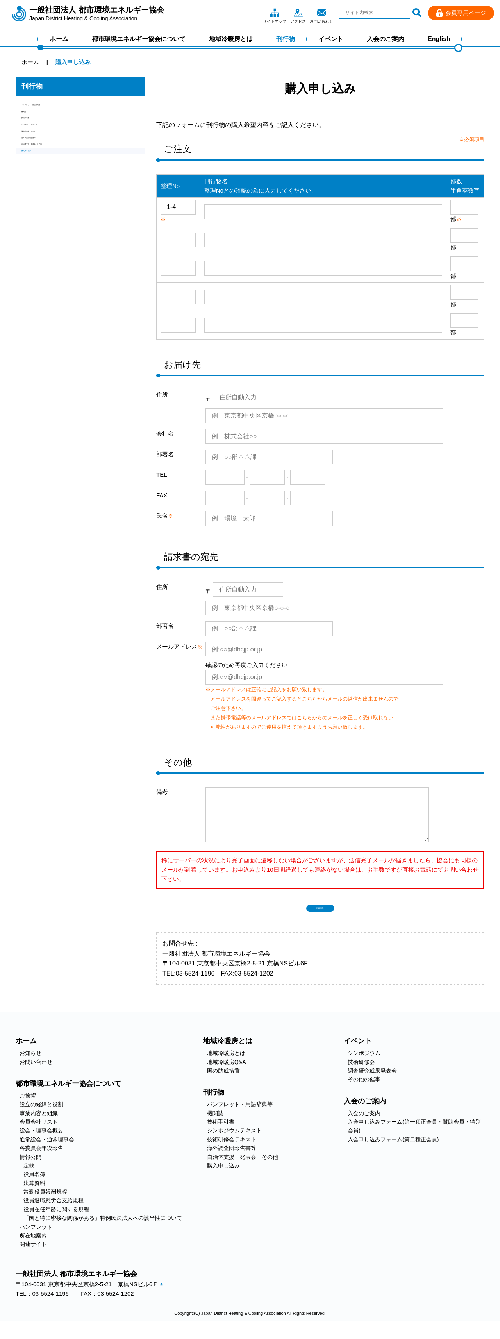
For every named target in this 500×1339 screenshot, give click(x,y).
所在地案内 (33, 1248)
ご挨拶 (28, 1108)
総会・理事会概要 (41, 1143)
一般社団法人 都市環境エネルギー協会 (96, 13)
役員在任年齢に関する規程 (56, 1222)
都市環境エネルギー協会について (139, 39)
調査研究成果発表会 (372, 1083)
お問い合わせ (321, 12)
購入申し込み (39, 201)
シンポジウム (364, 1065)
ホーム (59, 39)
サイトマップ (274, 12)
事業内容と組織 (39, 1126)
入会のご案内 (385, 39)
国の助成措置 (223, 1083)
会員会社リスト (39, 1134)
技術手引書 (36, 135)
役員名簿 (34, 1186)
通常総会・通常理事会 (47, 1152)
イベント (330, 39)
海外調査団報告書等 (47, 175)
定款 (28, 1178)
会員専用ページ (465, 12)
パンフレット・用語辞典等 (56, 108)
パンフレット (36, 1239)
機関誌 (30, 121)
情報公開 (30, 1169)
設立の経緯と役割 (41, 1117)
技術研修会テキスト (47, 161)
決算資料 (34, 1195)
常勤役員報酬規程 (45, 1204)
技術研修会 (361, 1074)
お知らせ (30, 1065)
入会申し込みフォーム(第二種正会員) (393, 1152)
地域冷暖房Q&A (226, 1074)
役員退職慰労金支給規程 (53, 1213)
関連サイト (33, 1256)
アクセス (298, 12)
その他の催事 (364, 1092)
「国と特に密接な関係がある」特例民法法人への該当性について (102, 1230)
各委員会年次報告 (41, 1160)
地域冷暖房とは (231, 39)
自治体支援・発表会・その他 (59, 188)
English (439, 39)
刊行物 (285, 39)
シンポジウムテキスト (50, 148)
